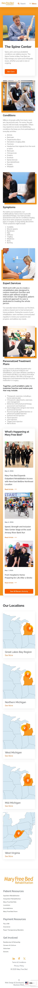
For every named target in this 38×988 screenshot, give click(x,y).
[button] (32, 3)
